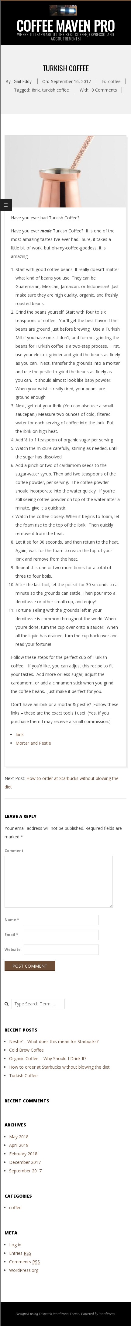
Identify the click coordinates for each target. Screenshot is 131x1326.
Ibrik (20, 734)
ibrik (36, 90)
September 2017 (25, 1171)
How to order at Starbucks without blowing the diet (59, 1067)
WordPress (107, 1314)
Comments (24, 1262)
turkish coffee (55, 90)
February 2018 (23, 1154)
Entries (20, 1253)
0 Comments (104, 90)
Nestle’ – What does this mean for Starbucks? (53, 1041)
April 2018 (19, 1145)
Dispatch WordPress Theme (59, 1314)
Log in (15, 1245)
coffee (114, 81)
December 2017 (25, 1162)
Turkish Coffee (23, 1075)
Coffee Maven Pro (65, 25)
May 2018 (19, 1137)
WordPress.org (23, 1270)
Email (11, 934)
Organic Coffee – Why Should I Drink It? (47, 1058)
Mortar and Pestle (33, 743)
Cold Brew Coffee (26, 1050)
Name (12, 919)
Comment (14, 850)
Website (13, 949)
